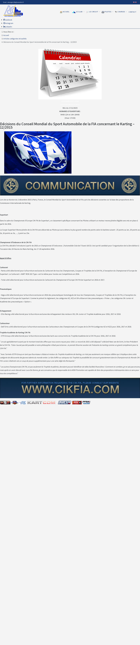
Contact (132, 12)
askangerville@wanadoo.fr (15, 2)
